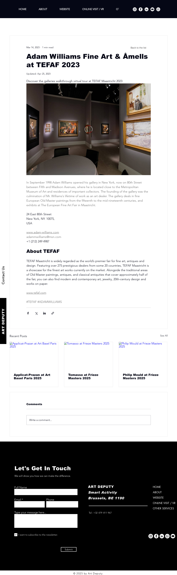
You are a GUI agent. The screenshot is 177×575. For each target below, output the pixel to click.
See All (164, 335)
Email (17, 499)
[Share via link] (52, 313)
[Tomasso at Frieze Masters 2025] (88, 355)
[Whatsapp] (158, 9)
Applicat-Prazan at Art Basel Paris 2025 (32, 376)
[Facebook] (141, 9)
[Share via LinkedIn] (44, 313)
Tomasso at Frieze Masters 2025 (83, 376)
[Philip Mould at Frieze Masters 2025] (143, 355)
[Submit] (68, 549)
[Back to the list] (138, 47)
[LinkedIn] (146, 9)
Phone (50, 499)
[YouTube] (152, 9)
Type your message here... (30, 512)
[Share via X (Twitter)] (36, 313)
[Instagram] (135, 9)
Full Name (20, 487)
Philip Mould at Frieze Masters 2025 (141, 376)
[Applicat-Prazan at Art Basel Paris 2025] (34, 355)
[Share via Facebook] (28, 313)
